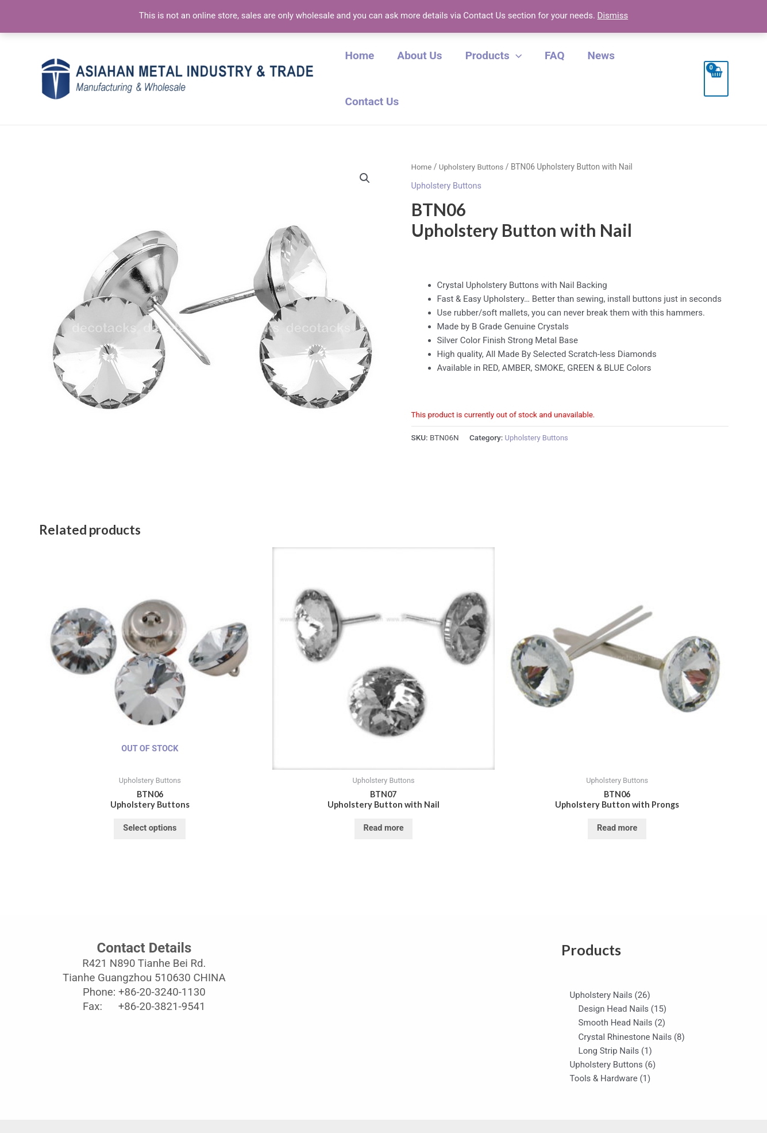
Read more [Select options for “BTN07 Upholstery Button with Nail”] (383, 802)
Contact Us (656, 64)
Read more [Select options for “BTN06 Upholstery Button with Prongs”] (617, 802)
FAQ (558, 64)
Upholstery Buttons (473, 138)
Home (380, 64)
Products (502, 64)
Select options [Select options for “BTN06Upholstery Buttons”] (150, 802)
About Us (434, 64)
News (598, 64)
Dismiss (613, 15)
